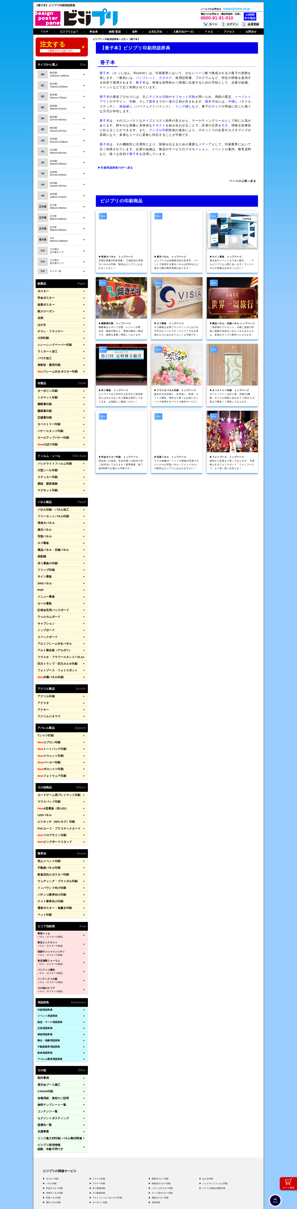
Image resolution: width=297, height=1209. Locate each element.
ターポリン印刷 (46, 383)
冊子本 (104, 73)
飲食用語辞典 (45, 1009)
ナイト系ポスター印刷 (162, 1139)
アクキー (42, 679)
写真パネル (44, 519)
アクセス (229, 31)
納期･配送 (115, 31)
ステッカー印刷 (46, 463)
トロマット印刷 (46, 389)
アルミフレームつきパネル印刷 (107, 1143)
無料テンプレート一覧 (50, 1058)
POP (40, 568)
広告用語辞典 (45, 984)
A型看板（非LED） (51, 772)
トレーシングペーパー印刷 (52, 340)
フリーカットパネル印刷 (51, 500)
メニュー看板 (45, 574)
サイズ (217, 106)
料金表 (94, 31)
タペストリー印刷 (47, 414)
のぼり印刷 (46, 433)
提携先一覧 (44, 1076)
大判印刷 (42, 334)
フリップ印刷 (45, 550)
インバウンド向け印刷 (50, 846)
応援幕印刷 (44, 408)
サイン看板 (44, 556)
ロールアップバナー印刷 (51, 426)
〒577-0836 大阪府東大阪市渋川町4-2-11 (80, 1178)
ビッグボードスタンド (52, 803)
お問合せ (251, 31)
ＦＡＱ (209, 31)
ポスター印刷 (52, 1124)
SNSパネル (44, 562)
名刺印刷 (156, 1148)
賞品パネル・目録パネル (51, 531)
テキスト (159, 125)
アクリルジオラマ (47, 685)
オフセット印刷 (183, 96)
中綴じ (233, 101)
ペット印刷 (44, 871)
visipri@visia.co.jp (236, 8)
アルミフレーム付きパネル (52, 617)
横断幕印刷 (44, 395)
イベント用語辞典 (47, 972)
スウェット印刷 (49, 723)
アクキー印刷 (98, 1129)
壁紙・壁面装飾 (46, 469)
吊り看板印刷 (98, 1134)
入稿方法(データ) (183, 31)
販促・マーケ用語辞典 (50, 978)
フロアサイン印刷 (50, 797)
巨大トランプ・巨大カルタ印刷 (55, 636)
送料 (134, 31)
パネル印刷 (51, 1129)
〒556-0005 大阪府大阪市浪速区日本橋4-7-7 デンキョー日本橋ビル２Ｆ (95, 1174)
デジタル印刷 (159, 96)
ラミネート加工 (46, 346)
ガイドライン (113, 1201)
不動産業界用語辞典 (49, 1002)
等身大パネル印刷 (54, 1139)
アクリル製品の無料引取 (213, 1134)
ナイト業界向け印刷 (49, 858)
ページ (200, 73)
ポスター (42, 291)
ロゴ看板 (42, 525)
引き (225, 125)
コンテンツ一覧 (46, 1064)
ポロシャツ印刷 (49, 735)
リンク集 (57, 1089)
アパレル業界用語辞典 (50, 1015)
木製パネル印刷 (49, 649)
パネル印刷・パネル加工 (51, 494)
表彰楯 (41, 537)
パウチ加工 (44, 352)
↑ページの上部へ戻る (242, 180)
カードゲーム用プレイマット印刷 (56, 760)
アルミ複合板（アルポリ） (52, 624)
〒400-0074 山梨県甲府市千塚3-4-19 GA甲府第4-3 (83, 1182)
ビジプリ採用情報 (59, 1095)
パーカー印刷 (48, 729)
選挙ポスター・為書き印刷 (52, 864)
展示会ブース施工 (47, 1039)
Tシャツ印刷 (45, 704)
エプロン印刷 (48, 711)
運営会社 (72, 1201)
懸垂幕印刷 (44, 402)
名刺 (40, 315)
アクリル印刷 (45, 667)
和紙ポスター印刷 (160, 1143)
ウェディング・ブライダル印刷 (55, 840)
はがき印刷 (207, 1124)
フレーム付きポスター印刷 (55, 365)
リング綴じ (183, 106)
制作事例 (42, 1033)
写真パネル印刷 (53, 1143)
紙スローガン (45, 309)
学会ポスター (45, 297)
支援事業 (42, 1083)
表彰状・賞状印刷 (47, 358)
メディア (205, 144)
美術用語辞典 (45, 990)
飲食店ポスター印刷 (161, 1129)
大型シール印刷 (46, 457)
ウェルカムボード (47, 593)
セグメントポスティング (51, 1070)
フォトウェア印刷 (50, 741)
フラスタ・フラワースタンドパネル (57, 630)
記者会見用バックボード (51, 587)
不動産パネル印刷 (47, 827)
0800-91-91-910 (217, 17)
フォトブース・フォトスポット (55, 642)
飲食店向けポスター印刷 (51, 834)
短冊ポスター (45, 303)
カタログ (165, 77)
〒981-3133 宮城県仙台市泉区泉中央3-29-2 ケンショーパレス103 (92, 1185)
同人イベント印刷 (47, 821)
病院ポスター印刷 (160, 1124)
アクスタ (42, 673)
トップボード (45, 605)
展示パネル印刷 (53, 1148)
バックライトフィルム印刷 (52, 451)
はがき (41, 321)
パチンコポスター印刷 (162, 1134)
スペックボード (46, 611)
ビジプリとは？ (69, 31)
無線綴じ (126, 106)
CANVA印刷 (44, 1046)
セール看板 (44, 580)
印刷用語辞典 (45, 965)
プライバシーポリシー (54, 1201)
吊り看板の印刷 (46, 543)
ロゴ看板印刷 (98, 1139)
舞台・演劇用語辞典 (49, 996)
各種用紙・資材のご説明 (51, 1052)
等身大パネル (45, 507)
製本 (152, 101)
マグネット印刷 (46, 476)
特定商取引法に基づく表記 (91, 1201)
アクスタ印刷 (98, 1124)
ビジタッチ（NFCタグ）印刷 (54, 784)
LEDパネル (44, 778)
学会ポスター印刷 (54, 1134)
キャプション (45, 599)
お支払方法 (155, 31)
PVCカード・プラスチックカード (56, 790)
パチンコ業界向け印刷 (50, 852)
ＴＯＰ (44, 31)
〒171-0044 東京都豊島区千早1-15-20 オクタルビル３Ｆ (86, 1171)
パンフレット (146, 77)
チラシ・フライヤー (49, 327)
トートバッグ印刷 (50, 717)
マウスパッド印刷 (47, 766)
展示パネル (44, 513)
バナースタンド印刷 (49, 420)
